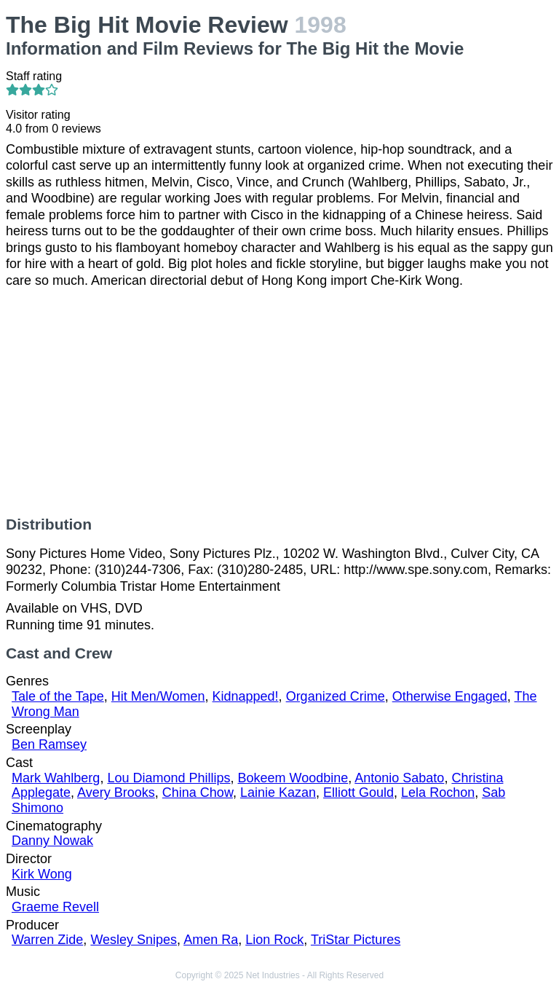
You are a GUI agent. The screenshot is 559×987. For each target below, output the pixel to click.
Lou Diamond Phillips (168, 778)
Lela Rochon (438, 792)
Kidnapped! (246, 696)
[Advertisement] (279, 402)
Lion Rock (274, 939)
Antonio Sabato (399, 778)
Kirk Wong (42, 874)
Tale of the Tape (58, 696)
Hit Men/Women (158, 696)
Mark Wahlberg (56, 778)
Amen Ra (210, 939)
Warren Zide (47, 939)
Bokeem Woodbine (293, 778)
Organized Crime (335, 696)
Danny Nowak (52, 840)
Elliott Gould (358, 792)
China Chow (197, 792)
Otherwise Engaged (449, 696)
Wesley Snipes (133, 939)
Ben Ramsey (49, 744)
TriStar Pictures (355, 939)
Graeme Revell (55, 907)
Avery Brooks (116, 792)
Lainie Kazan (278, 792)
